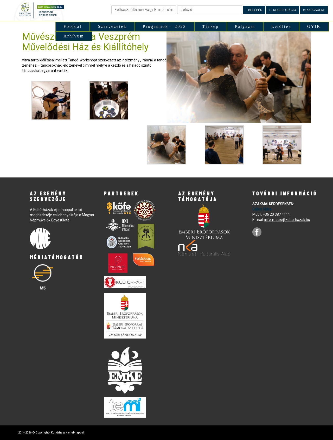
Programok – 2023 (164, 26)
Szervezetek (112, 26)
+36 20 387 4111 (276, 214)
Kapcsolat (314, 10)
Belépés (254, 10)
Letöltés (281, 26)
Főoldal (72, 26)
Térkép (210, 26)
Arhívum (73, 36)
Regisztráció (282, 10)
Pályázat (245, 26)
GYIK (314, 26)
